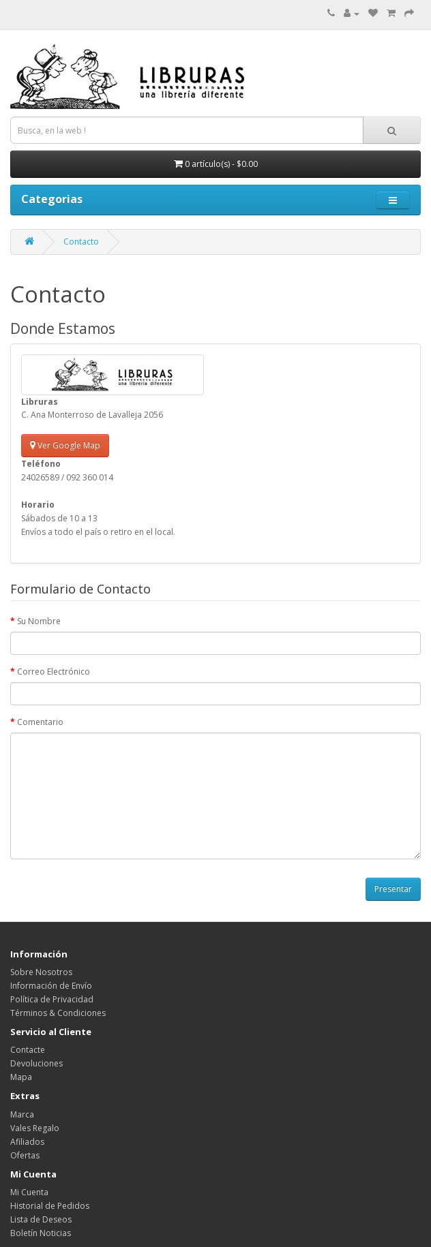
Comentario (40, 722)
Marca (22, 1114)
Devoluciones (36, 1063)
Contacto (81, 241)
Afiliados (27, 1142)
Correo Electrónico (53, 671)
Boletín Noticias (40, 1233)
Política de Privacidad (51, 999)
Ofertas (25, 1155)
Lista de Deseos (41, 1219)
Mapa (21, 1077)
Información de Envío (51, 985)
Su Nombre (39, 621)
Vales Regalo (34, 1128)
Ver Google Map (65, 445)
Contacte (27, 1050)
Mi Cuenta (29, 1192)
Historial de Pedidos (49, 1206)
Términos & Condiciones (58, 1013)
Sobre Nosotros (41, 972)
